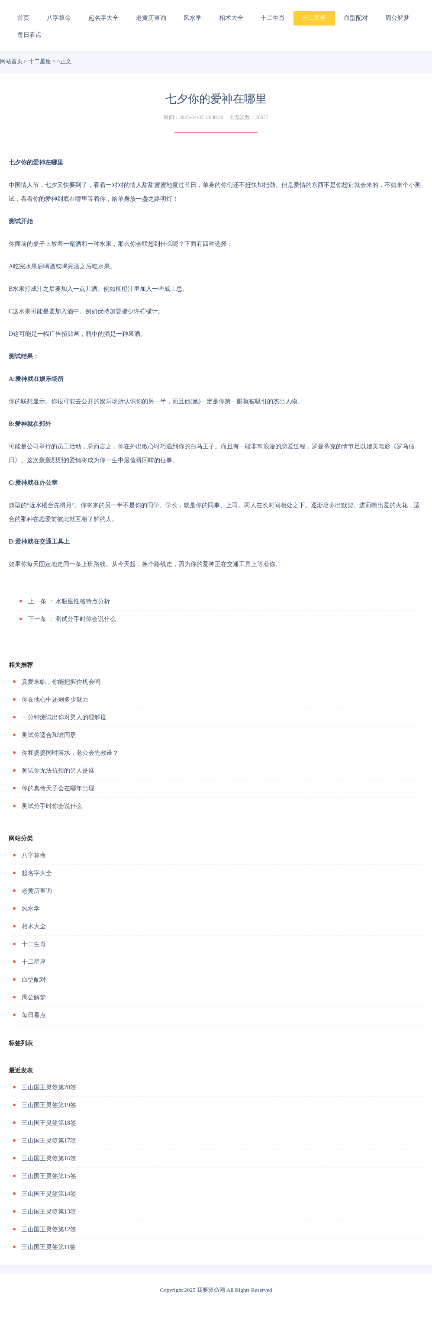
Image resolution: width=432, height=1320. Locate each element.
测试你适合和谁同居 (49, 735)
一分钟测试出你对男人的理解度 (64, 717)
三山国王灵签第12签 (49, 1229)
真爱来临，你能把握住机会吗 (61, 682)
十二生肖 (273, 18)
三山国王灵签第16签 (49, 1158)
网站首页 (11, 61)
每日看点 (29, 35)
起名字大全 (103, 18)
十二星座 (314, 18)
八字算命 (59, 18)
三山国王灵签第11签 (49, 1247)
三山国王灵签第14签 (49, 1194)
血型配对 (356, 18)
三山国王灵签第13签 (49, 1211)
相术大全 (231, 18)
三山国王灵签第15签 (49, 1176)
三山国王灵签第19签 (49, 1105)
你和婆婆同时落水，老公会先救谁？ (70, 753)
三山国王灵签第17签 (49, 1140)
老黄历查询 (151, 18)
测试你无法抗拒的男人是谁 (58, 770)
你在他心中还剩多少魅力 (55, 699)
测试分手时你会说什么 (72, 619)
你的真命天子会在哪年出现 (58, 788)
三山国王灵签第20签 (49, 1087)
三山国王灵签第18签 (49, 1123)
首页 (23, 18)
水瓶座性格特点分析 (69, 601)
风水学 (193, 18)
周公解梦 (397, 18)
